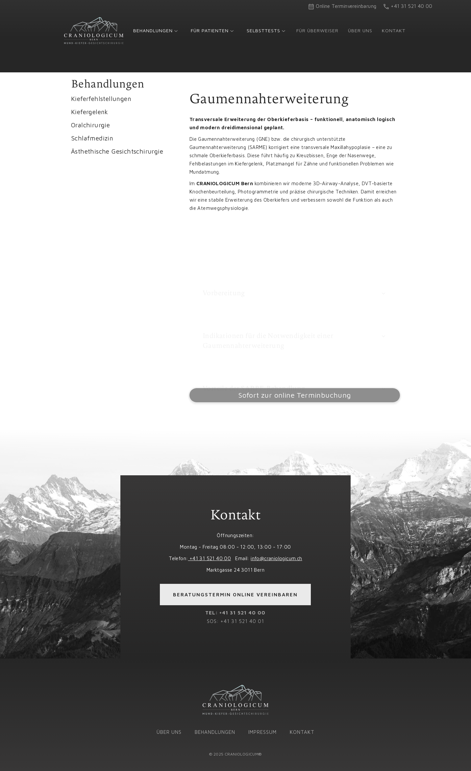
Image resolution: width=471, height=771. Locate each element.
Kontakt (394, 30)
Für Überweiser (317, 30)
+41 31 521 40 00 (209, 558)
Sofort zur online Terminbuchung (294, 395)
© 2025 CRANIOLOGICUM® (235, 754)
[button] (155, 30)
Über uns (360, 30)
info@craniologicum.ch (276, 558)
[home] (94, 31)
